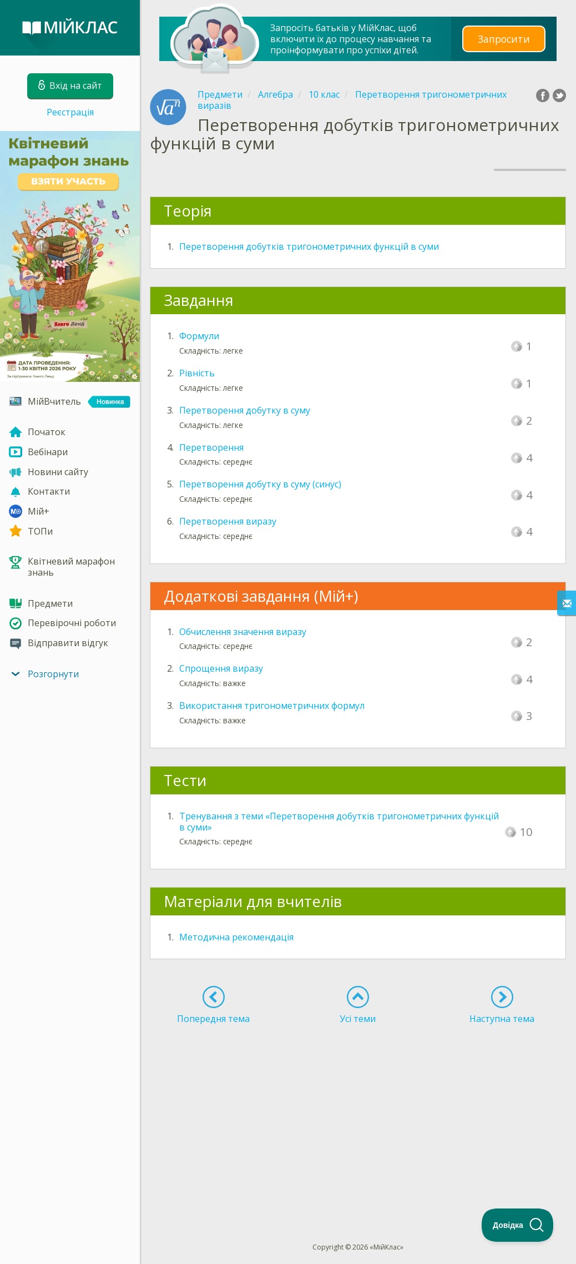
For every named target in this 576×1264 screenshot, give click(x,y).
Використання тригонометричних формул (272, 705)
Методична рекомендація (236, 937)
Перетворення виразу (227, 521)
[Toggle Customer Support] (518, 1225)
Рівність (197, 373)
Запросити (504, 38)
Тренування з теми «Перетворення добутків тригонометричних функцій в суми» (339, 821)
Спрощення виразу (221, 668)
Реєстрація (70, 112)
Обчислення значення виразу (242, 632)
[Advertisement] (358, 1113)
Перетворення (211, 447)
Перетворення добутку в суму (244, 410)
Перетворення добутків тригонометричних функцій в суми (309, 246)
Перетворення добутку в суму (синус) (260, 484)
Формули (199, 336)
